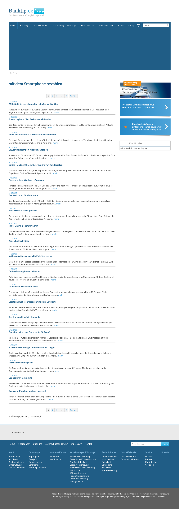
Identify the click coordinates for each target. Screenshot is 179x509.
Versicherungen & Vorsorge (64, 25)
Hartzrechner (108, 459)
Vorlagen (149, 464)
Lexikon (149, 456)
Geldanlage (24, 25)
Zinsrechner (34, 464)
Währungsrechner (37, 467)
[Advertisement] (90, 49)
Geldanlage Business (131, 459)
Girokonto (55, 456)
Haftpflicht (75, 470)
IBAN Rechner (151, 462)
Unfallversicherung (79, 478)
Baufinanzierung (16, 462)
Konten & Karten (40, 25)
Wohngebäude (76, 481)
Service (121, 25)
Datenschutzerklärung (56, 443)
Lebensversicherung (79, 464)
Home (12, 443)
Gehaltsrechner (109, 456)
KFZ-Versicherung (78, 473)
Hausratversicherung (79, 475)
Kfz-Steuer (107, 467)
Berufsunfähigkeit (78, 462)
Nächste (73, 96)
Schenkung (107, 464)
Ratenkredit (14, 456)
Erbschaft (106, 462)
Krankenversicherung (80, 456)
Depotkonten (35, 462)
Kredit (13, 25)
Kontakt (89, 443)
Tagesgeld (34, 456)
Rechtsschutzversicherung (82, 467)
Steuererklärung (109, 470)
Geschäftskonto (128, 456)
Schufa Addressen (17, 467)
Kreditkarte (55, 459)
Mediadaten (24, 443)
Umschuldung (15, 464)
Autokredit (14, 459)
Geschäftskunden (106, 25)
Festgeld (33, 459)
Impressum (76, 443)
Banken (148, 459)
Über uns (37, 443)
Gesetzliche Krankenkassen (83, 459)
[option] (39, 433)
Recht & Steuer (87, 25)
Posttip (131, 25)
